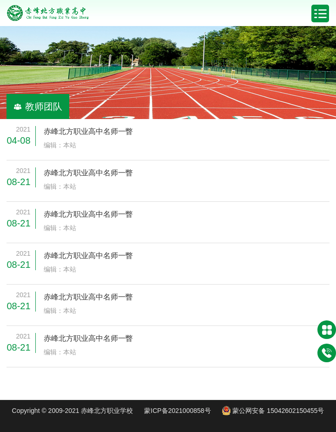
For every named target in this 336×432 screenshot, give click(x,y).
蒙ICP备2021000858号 (177, 410)
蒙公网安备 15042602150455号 (273, 410)
